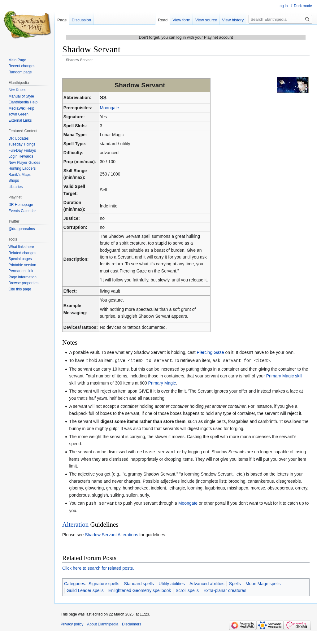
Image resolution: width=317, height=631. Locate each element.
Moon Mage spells (263, 582)
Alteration (75, 523)
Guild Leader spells (85, 589)
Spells (235, 582)
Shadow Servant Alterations (111, 533)
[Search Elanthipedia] (280, 19)
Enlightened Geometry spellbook (139, 589)
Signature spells (104, 582)
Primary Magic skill (284, 375)
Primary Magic (162, 382)
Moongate (109, 107)
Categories (74, 582)
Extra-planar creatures (224, 589)
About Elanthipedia (102, 623)
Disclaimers (131, 623)
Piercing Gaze (210, 352)
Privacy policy (72, 623)
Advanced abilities (206, 582)
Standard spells (139, 582)
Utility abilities (171, 582)
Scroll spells (187, 589)
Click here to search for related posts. (98, 567)
